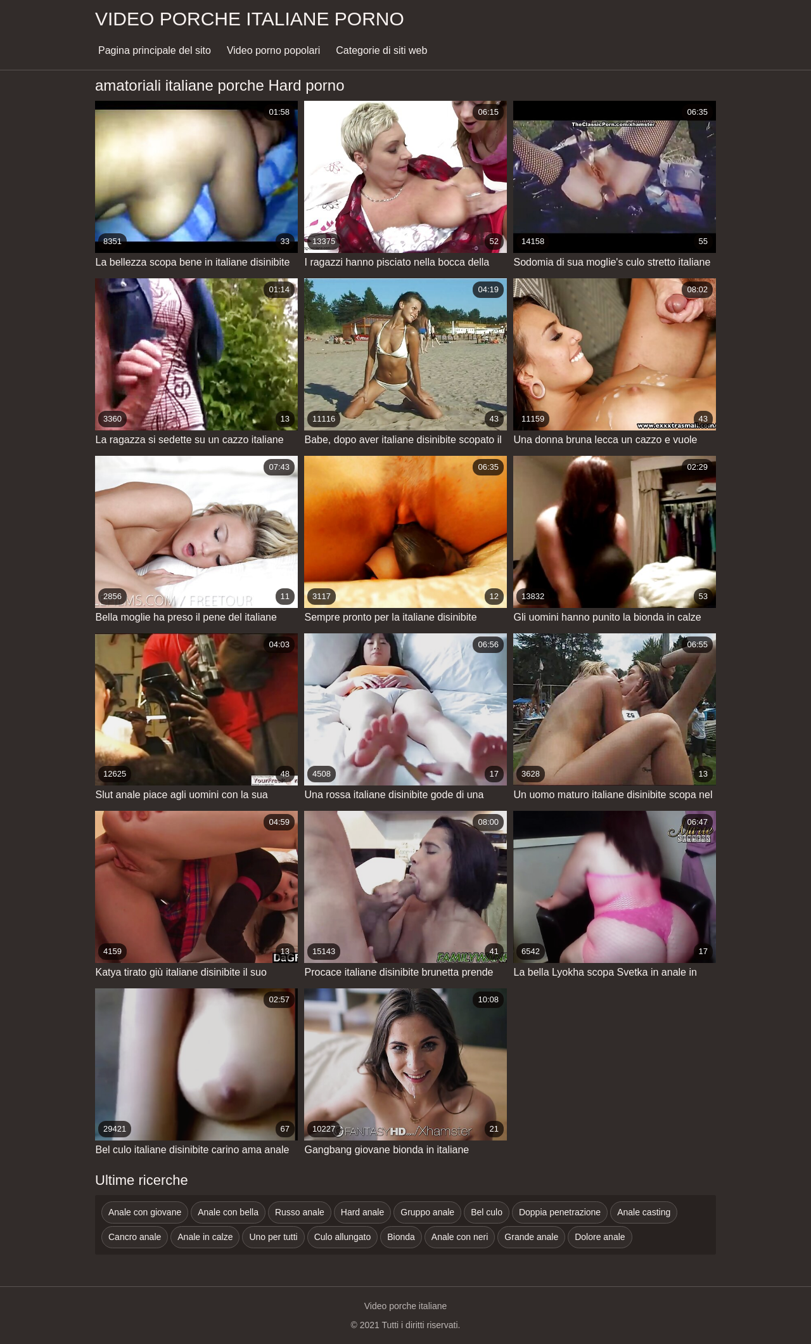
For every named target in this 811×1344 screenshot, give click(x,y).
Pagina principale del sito (154, 50)
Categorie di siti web (381, 50)
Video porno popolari (273, 50)
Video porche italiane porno (249, 18)
